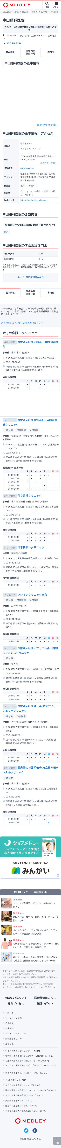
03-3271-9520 (14, 43)
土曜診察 (8, 430)
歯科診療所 (9, 342)
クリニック (9, 420)
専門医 (50, 52)
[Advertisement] (31, 404)
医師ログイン (45, 1003)
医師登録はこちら (45, 997)
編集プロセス (16, 1003)
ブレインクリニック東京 (32, 594)
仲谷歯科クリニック (30, 495)
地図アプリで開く (47, 125)
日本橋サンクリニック (31, 547)
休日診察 (34, 430)
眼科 (6, 232)
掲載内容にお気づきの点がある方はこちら (22, 322)
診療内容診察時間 (30, 52)
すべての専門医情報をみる (30, 277)
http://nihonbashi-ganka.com (33, 200)
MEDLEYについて (16, 997)
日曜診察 (21, 430)
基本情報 (10, 52)
